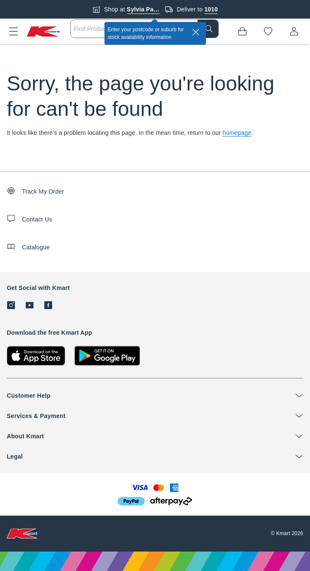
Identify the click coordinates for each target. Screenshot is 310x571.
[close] (196, 32)
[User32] (294, 31)
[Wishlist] (268, 31)
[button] (13, 31)
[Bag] (242, 31)
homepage (237, 132)
